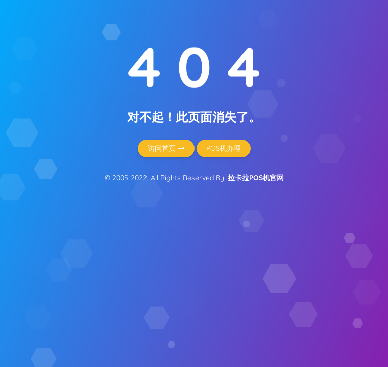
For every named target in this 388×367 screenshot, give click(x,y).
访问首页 (166, 148)
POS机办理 (223, 148)
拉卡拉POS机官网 (256, 177)
